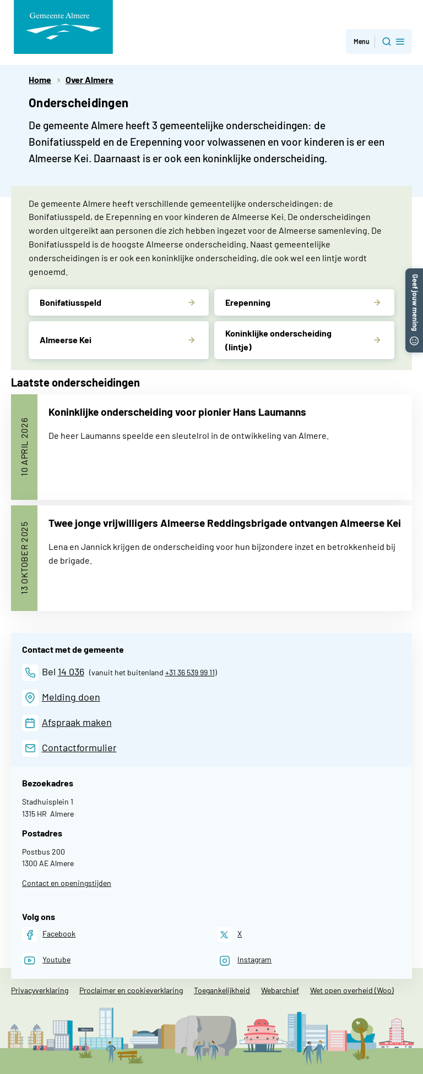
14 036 (71, 671)
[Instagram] (244, 960)
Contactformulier (79, 747)
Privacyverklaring (39, 990)
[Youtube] (46, 960)
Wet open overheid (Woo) (352, 990)
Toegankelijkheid (222, 990)
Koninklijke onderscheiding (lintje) (278, 340)
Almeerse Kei (65, 339)
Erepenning (247, 302)
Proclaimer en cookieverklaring (131, 990)
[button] (414, 273)
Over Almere (89, 79)
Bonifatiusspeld (70, 302)
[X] (229, 934)
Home (40, 79)
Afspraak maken (77, 722)
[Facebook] (48, 934)
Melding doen (71, 697)
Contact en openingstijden (66, 883)
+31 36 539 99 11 (190, 672)
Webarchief (280, 990)
